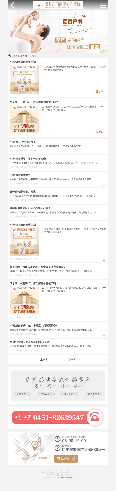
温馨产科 (22, 56)
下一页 (72, 359)
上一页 (44, 359)
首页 (13, 56)
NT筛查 (33, 56)
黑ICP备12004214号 (65, 477)
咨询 (99, 91)
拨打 (99, 131)
